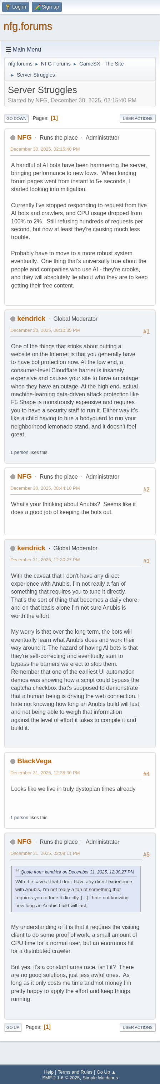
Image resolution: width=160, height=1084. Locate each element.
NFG (24, 137)
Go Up (12, 1027)
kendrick (31, 318)
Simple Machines (100, 1077)
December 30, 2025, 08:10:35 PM (45, 330)
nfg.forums (28, 26)
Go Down (16, 118)
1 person (19, 452)
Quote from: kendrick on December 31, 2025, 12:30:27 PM (77, 872)
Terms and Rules (75, 1072)
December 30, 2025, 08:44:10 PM (45, 488)
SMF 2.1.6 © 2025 (61, 1077)
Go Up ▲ (106, 1072)
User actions (137, 118)
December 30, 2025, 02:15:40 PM (45, 149)
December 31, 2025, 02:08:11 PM (45, 853)
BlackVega (34, 761)
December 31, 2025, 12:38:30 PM (45, 772)
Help (49, 1072)
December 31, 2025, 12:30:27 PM (45, 559)
